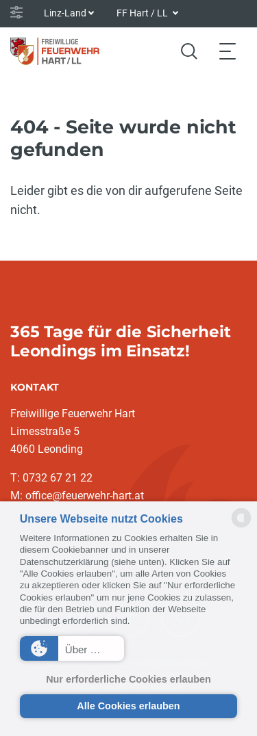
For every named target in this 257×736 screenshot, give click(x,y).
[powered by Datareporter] (241, 526)
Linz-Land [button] (65, 13)
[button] (72, 648)
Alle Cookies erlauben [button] (128, 705)
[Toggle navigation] (227, 51)
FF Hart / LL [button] (143, 13)
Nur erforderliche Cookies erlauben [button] (128, 679)
